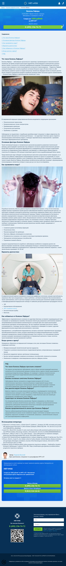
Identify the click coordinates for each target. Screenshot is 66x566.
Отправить (38, 529)
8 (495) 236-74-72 (63, 3)
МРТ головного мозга (10, 308)
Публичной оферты (47, 530)
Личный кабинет (59, 3)
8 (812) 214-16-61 (32, 491)
